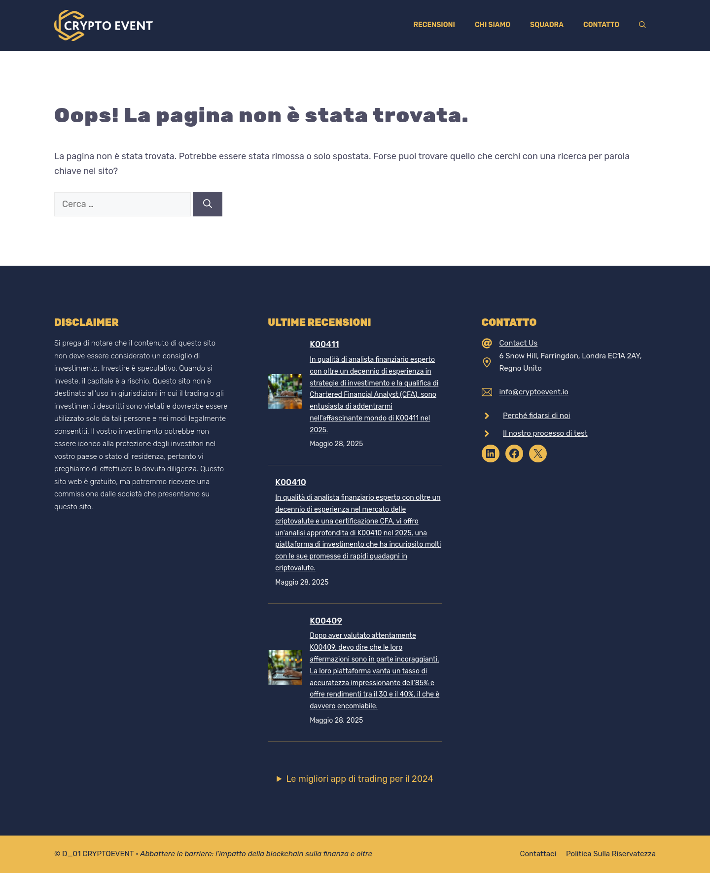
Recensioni (434, 25)
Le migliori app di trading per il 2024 (359, 778)
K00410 (290, 482)
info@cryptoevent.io (533, 391)
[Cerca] (207, 204)
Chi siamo (492, 25)
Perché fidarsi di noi (536, 415)
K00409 (326, 621)
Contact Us (518, 343)
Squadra (547, 25)
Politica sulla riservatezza (611, 853)
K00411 (324, 344)
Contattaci (538, 853)
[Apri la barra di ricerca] (642, 25)
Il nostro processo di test (545, 433)
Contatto (601, 25)
